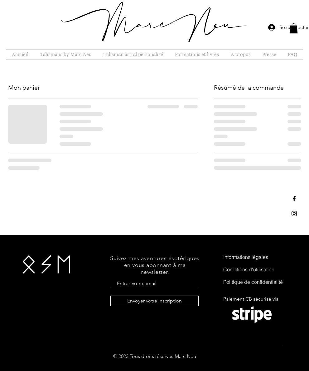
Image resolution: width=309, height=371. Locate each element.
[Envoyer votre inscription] (154, 301)
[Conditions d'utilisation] (255, 269)
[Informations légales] (255, 257)
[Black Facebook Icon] (294, 198)
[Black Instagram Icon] (294, 213)
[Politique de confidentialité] (255, 282)
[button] (293, 28)
